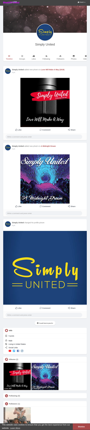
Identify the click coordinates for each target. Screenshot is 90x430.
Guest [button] (81, 2)
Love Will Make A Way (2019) (52, 70)
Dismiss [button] (81, 427)
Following (13, 396)
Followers (13, 404)
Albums (12, 359)
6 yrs (13, 72)
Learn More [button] (15, 428)
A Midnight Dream (48, 146)
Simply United (45, 44)
